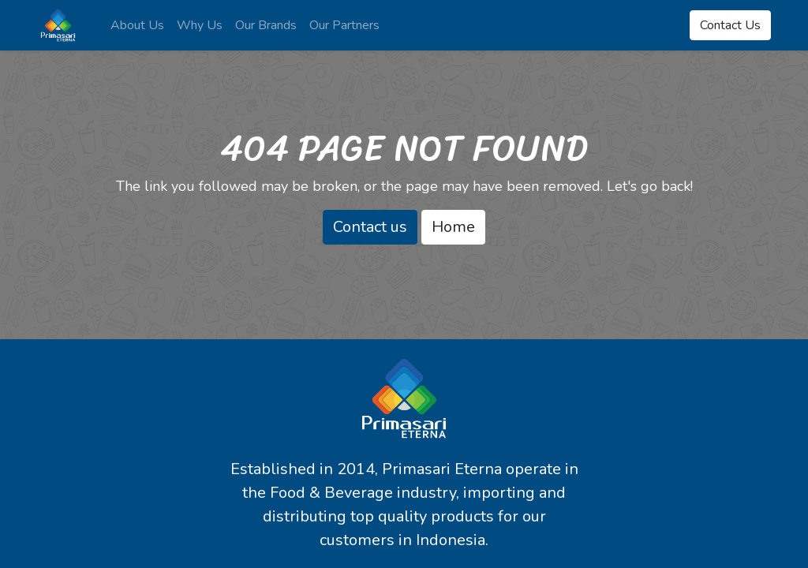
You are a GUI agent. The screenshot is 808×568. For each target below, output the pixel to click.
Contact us (370, 226)
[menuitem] (137, 25)
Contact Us (730, 25)
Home (453, 226)
